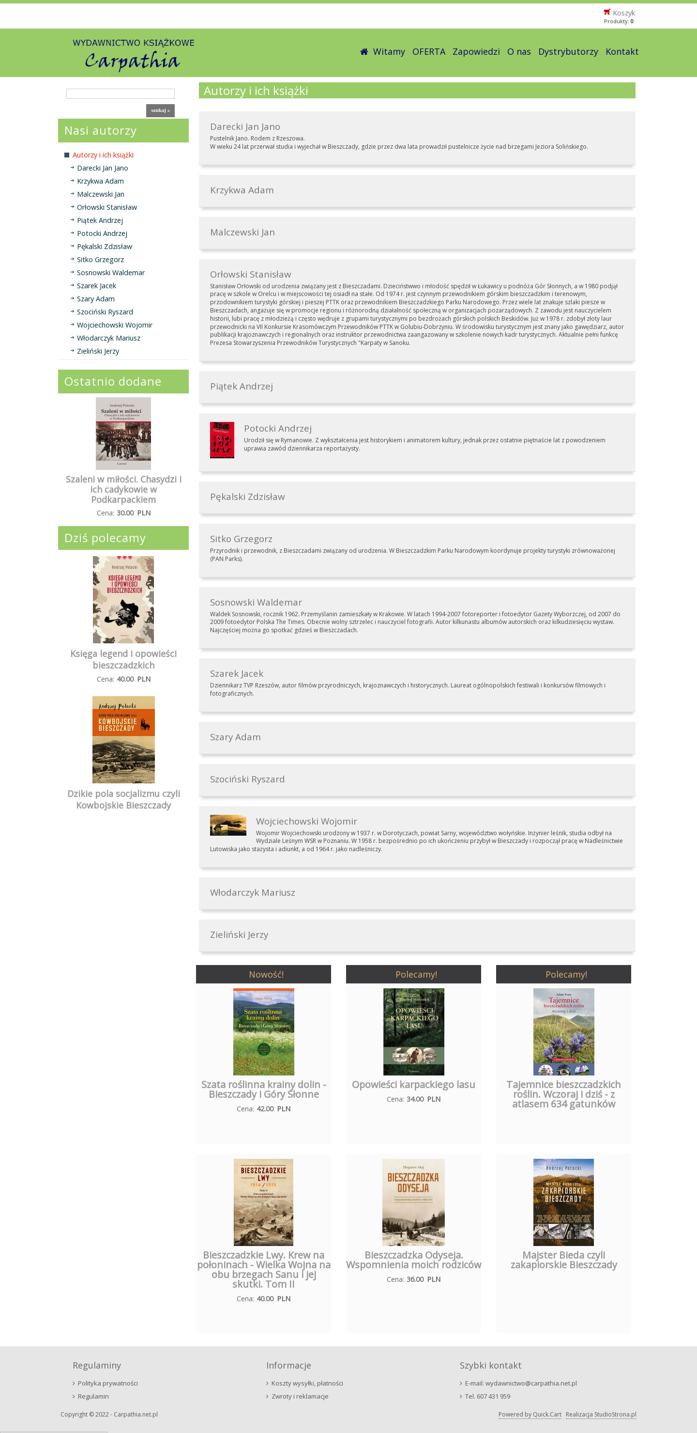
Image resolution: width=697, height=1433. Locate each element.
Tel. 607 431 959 (487, 1396)
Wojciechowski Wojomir (114, 324)
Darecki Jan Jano (102, 167)
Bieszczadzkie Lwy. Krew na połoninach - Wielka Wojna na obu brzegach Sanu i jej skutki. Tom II (264, 1269)
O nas (519, 51)
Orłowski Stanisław (107, 207)
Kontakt (622, 51)
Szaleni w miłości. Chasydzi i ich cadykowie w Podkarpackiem (124, 489)
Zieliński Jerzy (98, 351)
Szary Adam (96, 298)
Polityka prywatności (108, 1383)
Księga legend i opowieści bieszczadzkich (123, 659)
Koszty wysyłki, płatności (307, 1383)
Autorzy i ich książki (103, 154)
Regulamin (93, 1396)
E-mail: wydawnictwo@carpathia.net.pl (521, 1383)
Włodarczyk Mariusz (108, 338)
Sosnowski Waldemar (111, 272)
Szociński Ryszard (105, 311)
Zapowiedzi (476, 51)
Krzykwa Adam (100, 181)
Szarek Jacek (96, 285)
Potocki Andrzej (102, 233)
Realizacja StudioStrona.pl (601, 1414)
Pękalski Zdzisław (104, 246)
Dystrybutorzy (568, 51)
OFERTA (428, 51)
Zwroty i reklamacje (300, 1396)
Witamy (389, 51)
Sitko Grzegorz (100, 259)
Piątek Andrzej (100, 220)
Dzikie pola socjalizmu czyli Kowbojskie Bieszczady (123, 799)
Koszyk (624, 12)
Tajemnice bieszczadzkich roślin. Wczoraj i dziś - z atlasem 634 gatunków (563, 1094)
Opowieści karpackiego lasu (413, 1084)
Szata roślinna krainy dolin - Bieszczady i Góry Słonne (263, 1089)
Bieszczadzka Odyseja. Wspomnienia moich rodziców (413, 1259)
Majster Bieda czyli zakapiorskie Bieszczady (564, 1259)
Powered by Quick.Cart (530, 1414)
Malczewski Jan (100, 194)
